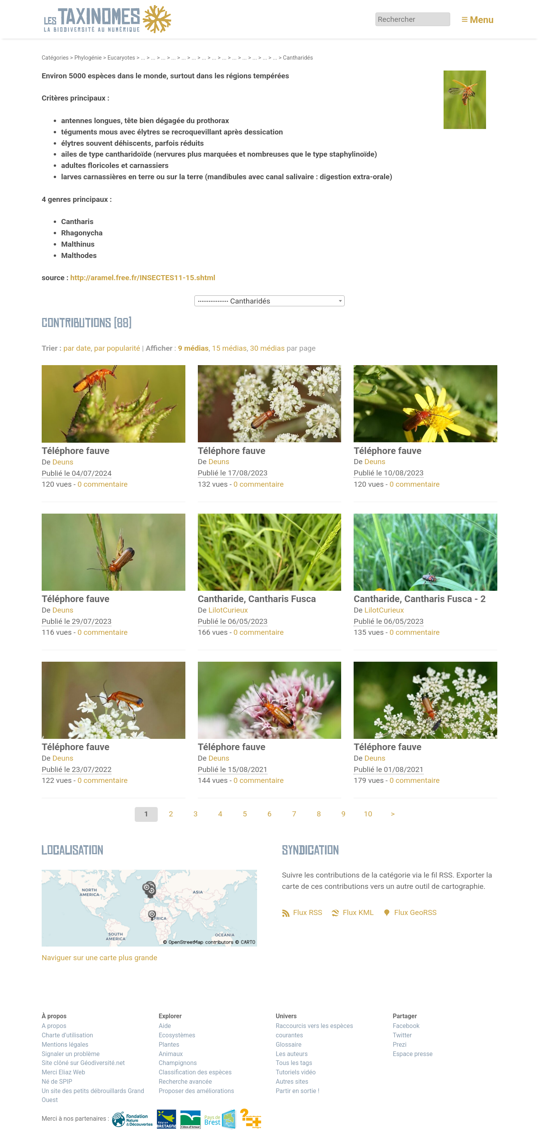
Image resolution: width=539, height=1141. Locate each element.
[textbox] (269, 301)
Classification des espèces (195, 1072)
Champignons (178, 1063)
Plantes (169, 1044)
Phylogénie (88, 58)
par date (77, 348)
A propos (54, 1026)
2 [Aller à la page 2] (171, 813)
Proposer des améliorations (196, 1091)
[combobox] (269, 300)
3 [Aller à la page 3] (196, 813)
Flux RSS (307, 912)
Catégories (55, 58)
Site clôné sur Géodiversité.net (83, 1063)
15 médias (229, 348)
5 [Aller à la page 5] (245, 813)
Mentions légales (65, 1044)
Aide (165, 1026)
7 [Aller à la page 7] (294, 813)
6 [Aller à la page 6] (270, 813)
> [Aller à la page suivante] (393, 813)
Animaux (171, 1054)
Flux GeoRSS (415, 912)
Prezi (399, 1044)
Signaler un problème (71, 1054)
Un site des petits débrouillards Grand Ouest (93, 1095)
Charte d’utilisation (67, 1035)
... (143, 58)
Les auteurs (292, 1054)
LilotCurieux (228, 610)
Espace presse (413, 1054)
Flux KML (358, 912)
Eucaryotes (121, 58)
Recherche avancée (185, 1081)
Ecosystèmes (177, 1035)
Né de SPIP (57, 1081)
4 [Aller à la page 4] (220, 813)
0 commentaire (103, 484)
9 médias (193, 348)
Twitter (402, 1035)
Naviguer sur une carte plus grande (99, 957)
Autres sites (292, 1081)
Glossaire (288, 1044)
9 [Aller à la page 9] (343, 813)
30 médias (267, 348)
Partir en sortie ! (297, 1091)
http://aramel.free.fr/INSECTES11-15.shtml (142, 277)
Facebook (406, 1026)
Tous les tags (294, 1063)
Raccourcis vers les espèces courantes (314, 1030)
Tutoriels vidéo (296, 1072)
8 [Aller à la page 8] (319, 813)
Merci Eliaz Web (63, 1072)
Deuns (63, 461)
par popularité (117, 348)
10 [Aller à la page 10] (368, 813)
